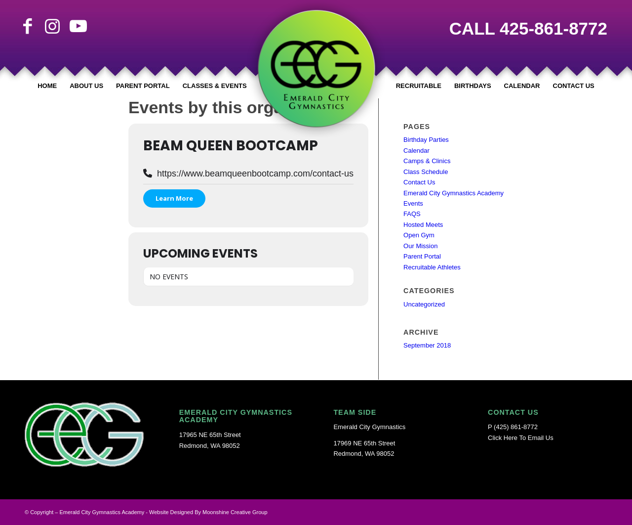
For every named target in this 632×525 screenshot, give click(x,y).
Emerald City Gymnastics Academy (453, 193)
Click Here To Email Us (520, 437)
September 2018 (427, 345)
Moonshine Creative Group (234, 512)
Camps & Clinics (426, 161)
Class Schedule (425, 171)
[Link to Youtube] (77, 26)
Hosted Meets (423, 224)
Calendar (416, 150)
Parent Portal (422, 256)
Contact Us (419, 182)
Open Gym (418, 235)
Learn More (174, 198)
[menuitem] (47, 86)
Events (413, 203)
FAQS (412, 214)
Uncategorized (424, 304)
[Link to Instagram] (52, 26)
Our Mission (420, 246)
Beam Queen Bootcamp (230, 145)
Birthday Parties (426, 139)
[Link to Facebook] (27, 26)
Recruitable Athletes (432, 267)
